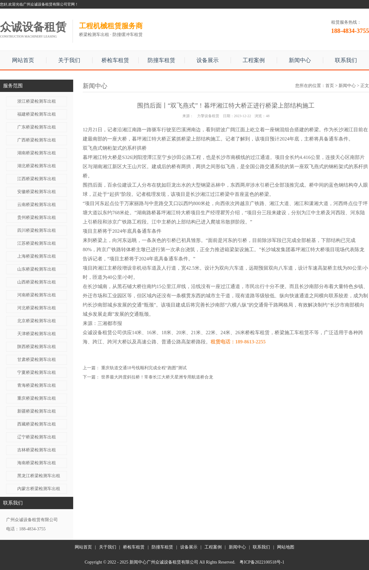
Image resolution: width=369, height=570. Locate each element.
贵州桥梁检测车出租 (36, 217)
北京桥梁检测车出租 (36, 321)
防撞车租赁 (161, 60)
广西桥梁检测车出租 (36, 140)
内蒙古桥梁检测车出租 (38, 488)
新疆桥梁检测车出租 (36, 411)
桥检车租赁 (115, 60)
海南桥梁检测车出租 (36, 463)
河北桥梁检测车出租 (36, 308)
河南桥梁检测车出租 (36, 295)
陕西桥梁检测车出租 (36, 346)
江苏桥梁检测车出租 (36, 243)
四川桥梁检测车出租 (36, 230)
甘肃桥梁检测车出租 (36, 359)
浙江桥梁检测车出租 (36, 101)
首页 (329, 85)
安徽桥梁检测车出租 (36, 191)
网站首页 (23, 60)
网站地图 (285, 547)
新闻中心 (300, 60)
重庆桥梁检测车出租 (36, 398)
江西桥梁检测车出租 (36, 178)
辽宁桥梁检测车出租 (36, 437)
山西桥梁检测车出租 (36, 282)
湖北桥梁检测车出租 (36, 166)
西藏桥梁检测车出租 (36, 424)
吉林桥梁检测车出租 (36, 450)
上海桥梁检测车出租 (36, 256)
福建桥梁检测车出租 (36, 114)
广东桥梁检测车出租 (36, 127)
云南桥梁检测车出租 (36, 204)
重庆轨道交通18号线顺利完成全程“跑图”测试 (144, 368)
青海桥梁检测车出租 (36, 385)
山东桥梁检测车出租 (36, 269)
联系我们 (346, 60)
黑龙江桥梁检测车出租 (38, 475)
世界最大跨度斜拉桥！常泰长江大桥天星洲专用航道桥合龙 (157, 377)
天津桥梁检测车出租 (36, 333)
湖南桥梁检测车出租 (36, 153)
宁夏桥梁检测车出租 (36, 372)
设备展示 (207, 60)
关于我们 (69, 60)
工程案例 (254, 60)
